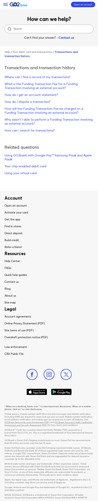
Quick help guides (16, 275)
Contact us (66, 38)
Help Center (12, 261)
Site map (10, 302)
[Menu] (5, 4)
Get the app (12, 219)
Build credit (12, 240)
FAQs (8, 268)
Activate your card (16, 212)
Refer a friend (13, 247)
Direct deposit (14, 233)
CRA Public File (14, 353)
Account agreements (18, 316)
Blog (8, 288)
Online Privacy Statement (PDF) (25, 323)
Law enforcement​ (16, 347)
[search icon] (9, 29)
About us (10, 295)
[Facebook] (32, 374)
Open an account (16, 205)
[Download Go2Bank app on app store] (37, 392)
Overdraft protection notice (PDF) (26, 337)
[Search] (49, 29)
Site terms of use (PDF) (19, 330)
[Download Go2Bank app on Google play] (61, 392)
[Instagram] (49, 374)
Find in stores (13, 226)
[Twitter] (66, 374)
